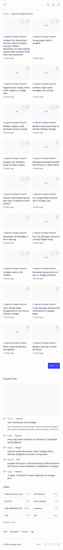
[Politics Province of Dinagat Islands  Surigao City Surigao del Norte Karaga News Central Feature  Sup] (17, 494)
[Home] (5, 13)
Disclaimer (14, 531)
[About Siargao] (46, 501)
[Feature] (19, 418)
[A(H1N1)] (17, 501)
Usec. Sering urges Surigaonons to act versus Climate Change (16, 311)
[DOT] (18, 459)
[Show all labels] (9, 522)
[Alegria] (18, 447)
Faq (32, 531)
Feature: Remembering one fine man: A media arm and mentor (16, 201)
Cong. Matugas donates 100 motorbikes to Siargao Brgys (46, 311)
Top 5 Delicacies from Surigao (21, 422)
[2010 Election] (46, 494)
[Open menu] (4, 4)
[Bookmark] (58, 4)
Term (5, 531)
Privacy (25, 531)
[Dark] (53, 4)
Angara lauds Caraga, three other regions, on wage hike (16, 90)
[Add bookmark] (27, 21)
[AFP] (46, 515)
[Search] (47, 4)
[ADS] (17, 515)
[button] (22, 20)
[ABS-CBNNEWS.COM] (17, 508)
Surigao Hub (15, 544)
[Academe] (46, 508)
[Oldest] (54, 366)
